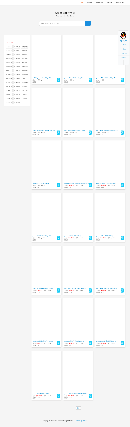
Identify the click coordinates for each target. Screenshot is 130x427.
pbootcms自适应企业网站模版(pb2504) (74, 130)
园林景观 (9, 58)
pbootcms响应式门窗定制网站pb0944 (106, 341)
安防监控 (9, 70)
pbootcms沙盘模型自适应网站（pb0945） (75, 288)
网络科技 (25, 62)
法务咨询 (25, 74)
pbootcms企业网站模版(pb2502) (40, 183)
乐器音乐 (9, 98)
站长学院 (109, 2)
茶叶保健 (9, 78)
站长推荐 (89, 2)
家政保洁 (25, 66)
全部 (9, 47)
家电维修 (17, 54)
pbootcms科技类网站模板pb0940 (40, 393)
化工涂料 (9, 102)
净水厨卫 (9, 54)
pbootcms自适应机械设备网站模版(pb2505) (43, 130)
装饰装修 (17, 82)
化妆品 (25, 94)
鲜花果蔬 (17, 86)
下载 (58, 237)
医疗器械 (25, 90)
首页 (82, 2)
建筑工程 (25, 70)
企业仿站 (124, 53)
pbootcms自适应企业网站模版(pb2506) (106, 78)
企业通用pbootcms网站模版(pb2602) (41, 78)
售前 (124, 44)
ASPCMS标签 (120, 2)
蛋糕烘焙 (25, 58)
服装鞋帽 (17, 78)
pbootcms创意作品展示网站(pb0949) (41, 236)
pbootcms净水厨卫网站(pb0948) (72, 236)
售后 (124, 49)
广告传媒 (17, 62)
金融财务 (17, 74)
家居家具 (17, 90)
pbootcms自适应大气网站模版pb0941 (74, 341)
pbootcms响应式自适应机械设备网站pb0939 (75, 393)
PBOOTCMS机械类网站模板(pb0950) (106, 183)
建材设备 (25, 82)
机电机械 (25, 47)
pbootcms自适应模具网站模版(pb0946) (42, 288)
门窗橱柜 (17, 70)
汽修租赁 (25, 86)
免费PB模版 (99, 2)
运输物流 (9, 74)
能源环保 (25, 51)
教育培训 (9, 66)
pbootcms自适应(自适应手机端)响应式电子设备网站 (78, 183)
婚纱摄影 (9, 86)
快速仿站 (124, 57)
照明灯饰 (17, 51)
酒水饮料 (17, 58)
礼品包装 (9, 82)
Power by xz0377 (81, 421)
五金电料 (9, 51)
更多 (78, 408)
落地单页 (17, 94)
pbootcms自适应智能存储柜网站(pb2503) (107, 130)
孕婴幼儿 (25, 78)
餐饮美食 (9, 62)
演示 (58, 79)
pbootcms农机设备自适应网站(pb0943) (106, 288)
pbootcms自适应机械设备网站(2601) (73, 78)
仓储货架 (9, 90)
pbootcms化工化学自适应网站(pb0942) (42, 341)
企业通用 (17, 47)
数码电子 (17, 66)
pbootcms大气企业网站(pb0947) (104, 236)
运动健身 (17, 98)
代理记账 (25, 98)
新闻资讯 (9, 94)
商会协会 (17, 102)
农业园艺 (25, 54)
